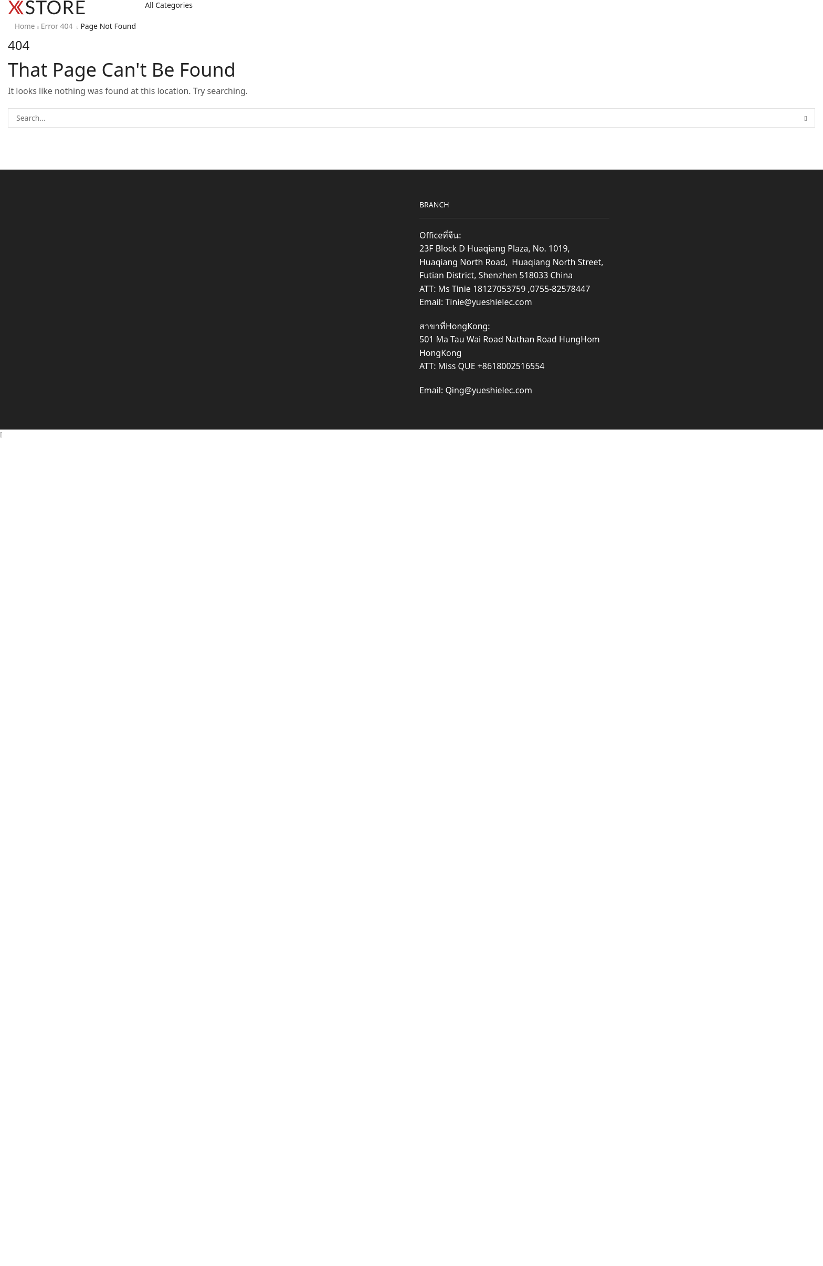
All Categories (169, 5)
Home (25, 26)
